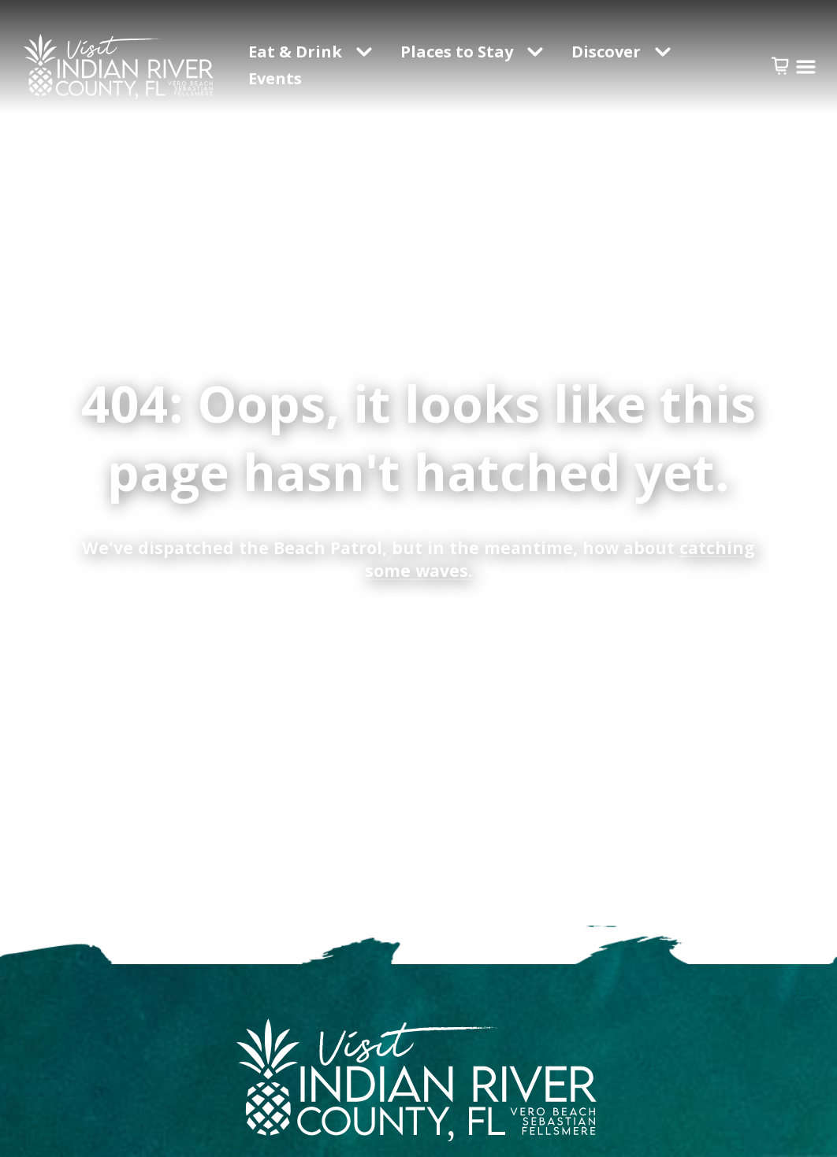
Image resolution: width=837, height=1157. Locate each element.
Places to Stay (456, 51)
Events (277, 78)
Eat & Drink (295, 51)
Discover (606, 51)
